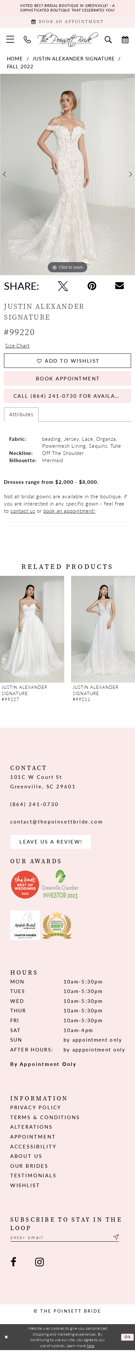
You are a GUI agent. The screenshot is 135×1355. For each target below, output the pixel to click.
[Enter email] (67, 1242)
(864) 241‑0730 (34, 808)
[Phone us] (27, 40)
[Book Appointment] (67, 22)
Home (15, 59)
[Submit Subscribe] (120, 1242)
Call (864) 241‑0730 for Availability (72, 399)
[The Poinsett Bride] (67, 41)
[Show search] (108, 40)
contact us (23, 514)
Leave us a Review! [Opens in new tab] (51, 846)
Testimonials (33, 1180)
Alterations (31, 1131)
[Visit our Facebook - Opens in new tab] (13, 1267)
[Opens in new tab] (25, 889)
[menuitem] (10, 41)
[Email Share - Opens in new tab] (119, 287)
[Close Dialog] (6, 1342)
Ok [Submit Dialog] (127, 1342)
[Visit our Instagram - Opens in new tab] (39, 1267)
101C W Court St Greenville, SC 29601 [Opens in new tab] (43, 785)
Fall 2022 (20, 67)
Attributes (21, 418)
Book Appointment (68, 381)
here (90, 1350)
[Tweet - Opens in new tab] (63, 287)
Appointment (33, 1141)
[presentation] (32, 633)
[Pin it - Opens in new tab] (91, 287)
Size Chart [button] (17, 346)
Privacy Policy (36, 1112)
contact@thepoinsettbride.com (56, 825)
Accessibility (33, 1151)
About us (26, 1160)
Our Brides (29, 1170)
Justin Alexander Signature (74, 59)
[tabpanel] (67, 175)
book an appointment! (69, 514)
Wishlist (25, 1189)
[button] (10, 41)
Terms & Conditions (45, 1122)
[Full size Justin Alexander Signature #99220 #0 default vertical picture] (67, 175)
